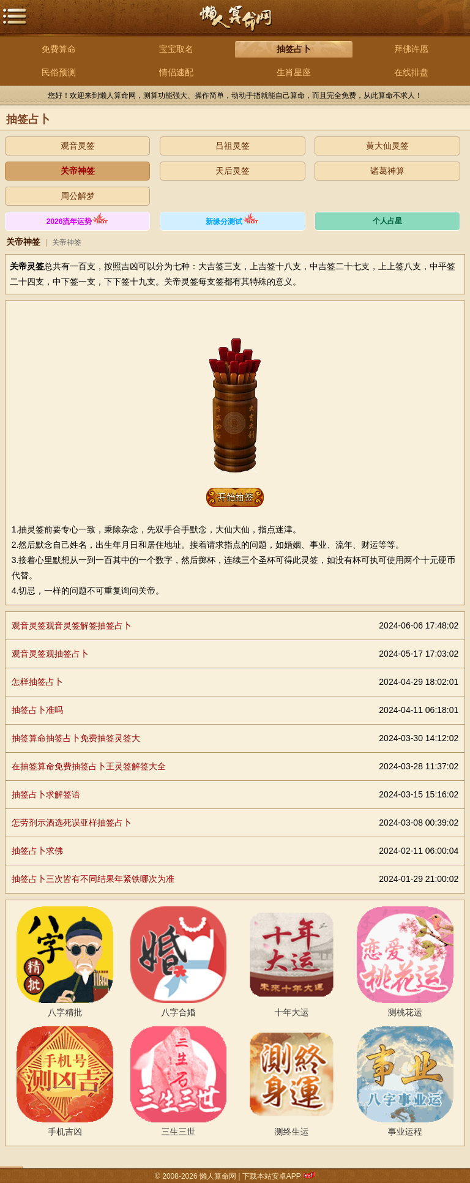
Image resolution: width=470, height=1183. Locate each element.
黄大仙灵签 (387, 146)
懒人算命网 (235, 25)
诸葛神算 (387, 171)
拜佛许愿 (411, 49)
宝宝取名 (176, 49)
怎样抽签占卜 (37, 682)
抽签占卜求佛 (37, 851)
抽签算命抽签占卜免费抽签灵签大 (76, 738)
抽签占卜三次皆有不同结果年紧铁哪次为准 (93, 879)
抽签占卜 (294, 49)
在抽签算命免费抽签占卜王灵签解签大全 (89, 766)
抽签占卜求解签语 (46, 794)
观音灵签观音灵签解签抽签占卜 (72, 625)
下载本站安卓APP (271, 1176)
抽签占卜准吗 (37, 710)
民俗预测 (59, 72)
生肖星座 (294, 72)
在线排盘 (411, 72)
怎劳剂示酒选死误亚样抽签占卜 (72, 822)
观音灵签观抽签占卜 (50, 654)
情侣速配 (176, 72)
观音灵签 (78, 146)
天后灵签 (232, 171)
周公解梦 (78, 196)
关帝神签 (78, 171)
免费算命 (59, 49)
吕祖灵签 (232, 146)
